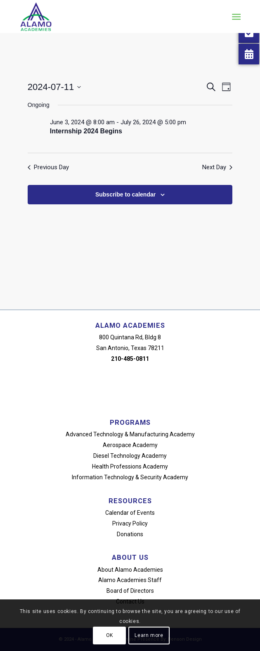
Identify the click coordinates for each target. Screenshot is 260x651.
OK (109, 635)
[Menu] (235, 17)
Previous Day (48, 167)
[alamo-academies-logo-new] (107, 16)
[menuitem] (235, 17)
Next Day (217, 167)
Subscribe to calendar (125, 194)
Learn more (149, 635)
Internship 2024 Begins (86, 131)
